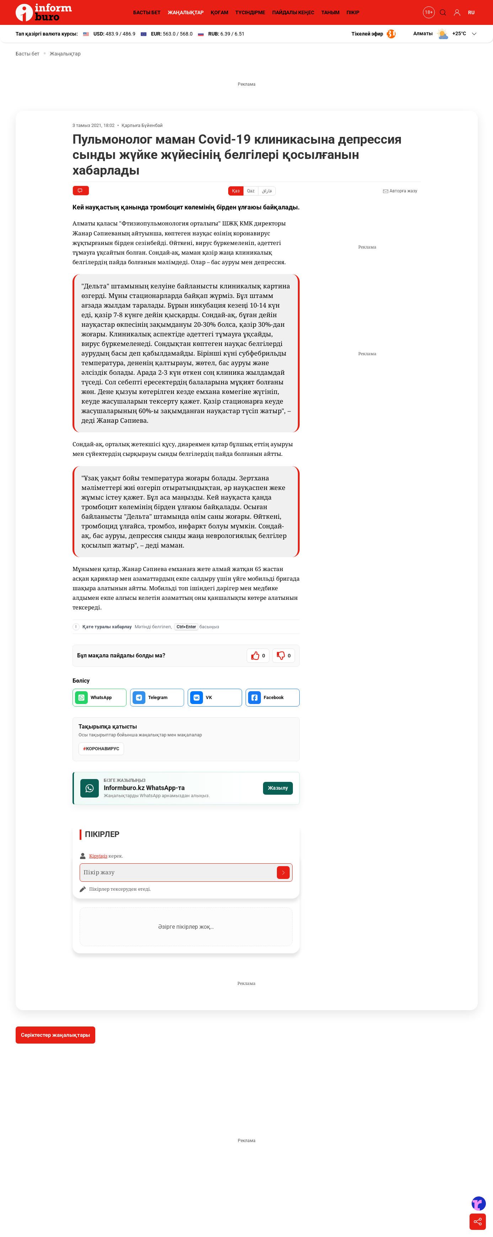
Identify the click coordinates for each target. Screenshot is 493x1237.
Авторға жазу (400, 191)
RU (471, 12)
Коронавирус (101, 749)
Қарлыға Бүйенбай (142, 125)
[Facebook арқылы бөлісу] (273, 698)
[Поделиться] (478, 1222)
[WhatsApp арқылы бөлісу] (100, 698)
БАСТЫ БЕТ (147, 12)
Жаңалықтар (65, 54)
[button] (445, 33)
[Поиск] (442, 12)
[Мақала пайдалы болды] (258, 656)
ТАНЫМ (330, 12)
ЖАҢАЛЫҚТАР (186, 12)
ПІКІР (353, 12)
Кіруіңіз (98, 856)
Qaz (250, 190)
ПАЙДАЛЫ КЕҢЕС (293, 12)
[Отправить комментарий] (283, 872)
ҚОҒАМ (219, 12)
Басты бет (27, 54)
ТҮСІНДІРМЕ (250, 12)
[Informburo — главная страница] (45, 12)
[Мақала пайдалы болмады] (283, 656)
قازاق (267, 190)
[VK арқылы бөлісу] (215, 698)
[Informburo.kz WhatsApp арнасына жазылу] (186, 788)
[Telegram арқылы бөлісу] (157, 698)
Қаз (236, 190)
